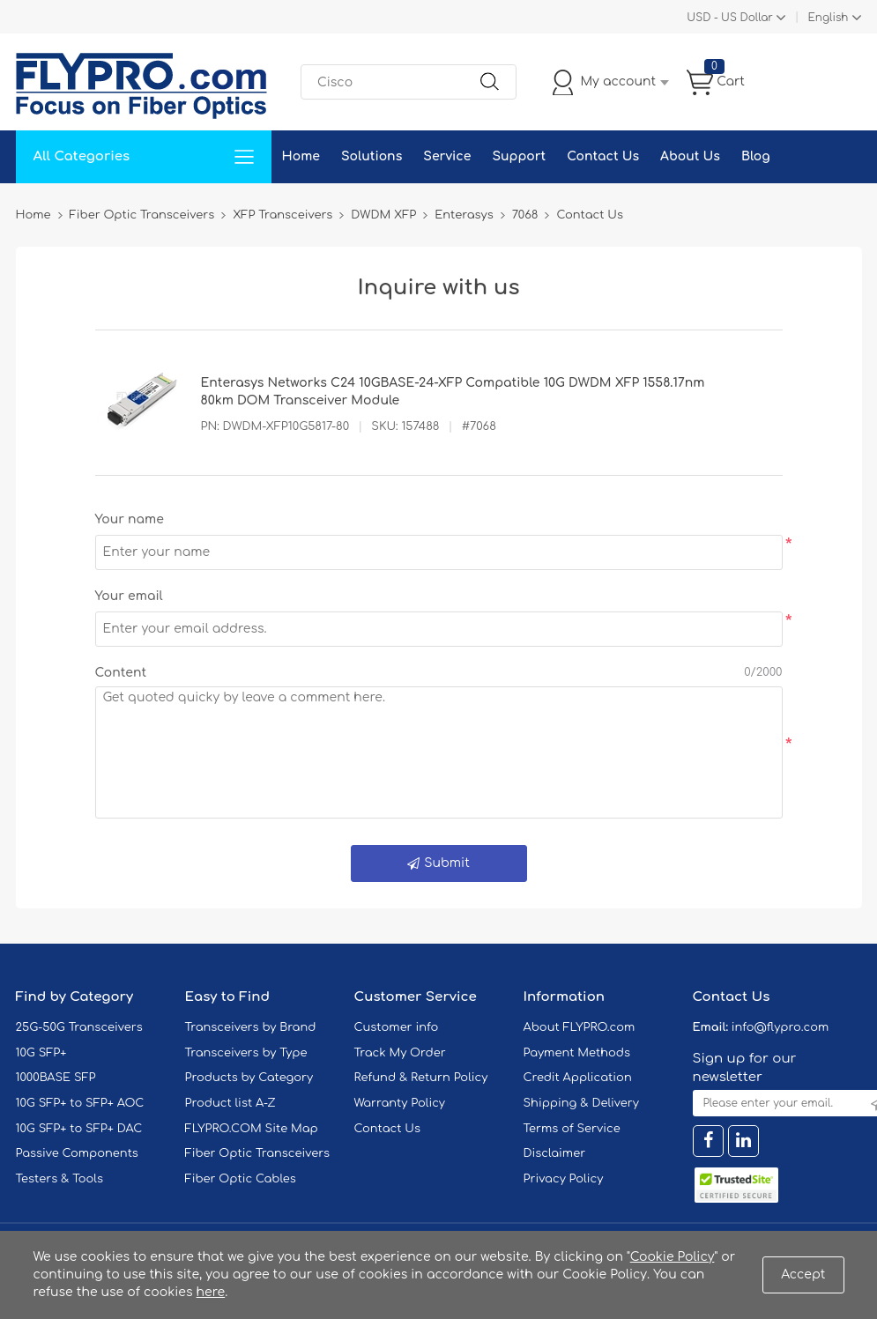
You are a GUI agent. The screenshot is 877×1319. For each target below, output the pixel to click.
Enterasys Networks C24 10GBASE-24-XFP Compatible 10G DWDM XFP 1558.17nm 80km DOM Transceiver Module (453, 391)
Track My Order (400, 1053)
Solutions (371, 156)
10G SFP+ (41, 1053)
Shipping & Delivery (581, 1103)
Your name (129, 519)
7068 (525, 215)
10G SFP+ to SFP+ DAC (79, 1129)
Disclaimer (555, 1153)
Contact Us (603, 156)
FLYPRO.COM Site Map (251, 1129)
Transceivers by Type (246, 1053)
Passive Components (77, 1153)
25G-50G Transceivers (79, 1027)
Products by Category (249, 1077)
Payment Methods (577, 1053)
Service (447, 156)
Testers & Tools (60, 1179)
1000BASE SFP (56, 1077)
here (211, 1292)
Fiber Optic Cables (240, 1179)
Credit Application (578, 1077)
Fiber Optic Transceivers (258, 1153)
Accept (803, 1274)
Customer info (396, 1027)
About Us (690, 156)
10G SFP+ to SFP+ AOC (80, 1103)
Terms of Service (572, 1129)
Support (519, 156)
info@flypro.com (780, 1027)
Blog (755, 156)
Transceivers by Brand (250, 1027)
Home (301, 156)
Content (121, 672)
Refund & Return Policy (421, 1077)
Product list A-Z (230, 1103)
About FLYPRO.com (579, 1027)
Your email (129, 596)
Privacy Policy (564, 1179)
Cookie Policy (672, 1256)
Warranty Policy (400, 1103)
